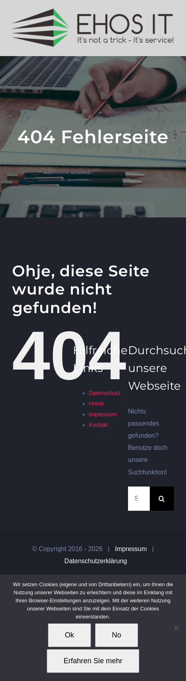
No (116, 635)
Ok (69, 635)
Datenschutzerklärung (95, 561)
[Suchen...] (139, 499)
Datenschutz (104, 393)
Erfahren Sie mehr (93, 661)
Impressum (103, 414)
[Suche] (162, 499)
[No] (176, 628)
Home (96, 403)
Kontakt (98, 425)
